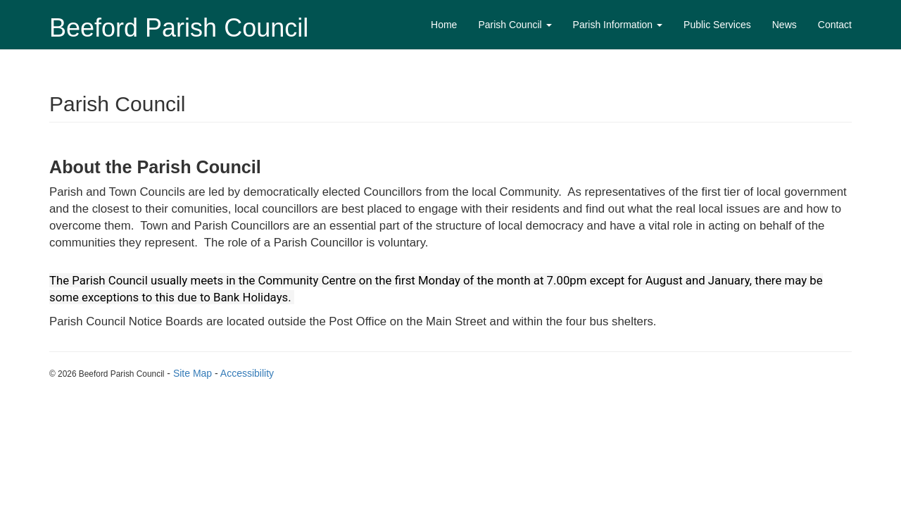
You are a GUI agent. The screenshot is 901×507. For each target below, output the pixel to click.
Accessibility (247, 373)
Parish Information (618, 24)
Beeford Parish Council (178, 27)
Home (444, 24)
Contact (835, 24)
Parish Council (514, 24)
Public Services (717, 24)
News (784, 24)
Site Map (192, 373)
